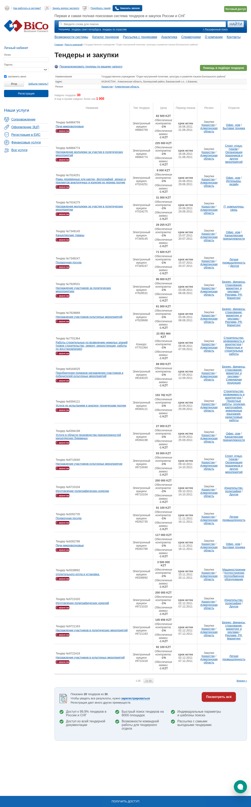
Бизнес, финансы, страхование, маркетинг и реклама (234, 286)
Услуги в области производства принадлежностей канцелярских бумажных (88, 436)
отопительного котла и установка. (78, 574)
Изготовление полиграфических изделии (82, 491)
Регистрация (26, 93)
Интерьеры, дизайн (234, 182)
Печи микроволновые (70, 126)
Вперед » (242, 680)
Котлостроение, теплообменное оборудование (234, 576)
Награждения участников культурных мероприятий (89, 316)
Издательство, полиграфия (233, 489)
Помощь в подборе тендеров (223, 68)
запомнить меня (15, 76)
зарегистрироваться (135, 698)
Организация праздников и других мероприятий (234, 157)
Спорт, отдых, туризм (234, 147)
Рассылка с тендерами (140, 37)
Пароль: (8, 64)
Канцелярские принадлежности (234, 237)
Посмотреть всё (219, 697)
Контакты (234, 37)
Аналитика (169, 37)
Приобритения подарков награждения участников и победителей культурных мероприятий (89, 374)
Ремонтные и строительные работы (234, 351)
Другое (234, 265)
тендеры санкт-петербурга (86, 29)
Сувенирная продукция (234, 381)
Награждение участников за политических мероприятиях (83, 289)
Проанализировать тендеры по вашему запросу (91, 66)
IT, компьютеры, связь (233, 208)
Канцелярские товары (70, 235)
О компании (214, 37)
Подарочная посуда (69, 262)
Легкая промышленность (233, 261)
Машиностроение (233, 569)
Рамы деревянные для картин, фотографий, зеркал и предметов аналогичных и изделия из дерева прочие (91, 181)
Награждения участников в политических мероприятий (92, 630)
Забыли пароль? (38, 83)
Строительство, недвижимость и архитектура (234, 341)
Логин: (7, 54)
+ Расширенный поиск (215, 29)
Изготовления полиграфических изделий (82, 603)
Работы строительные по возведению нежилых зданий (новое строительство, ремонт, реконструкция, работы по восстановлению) (92, 345)
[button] (240, 786)
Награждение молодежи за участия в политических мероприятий (89, 153)
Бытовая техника (234, 128)
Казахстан (107, 86)
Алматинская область (127, 86)
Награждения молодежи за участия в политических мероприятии (89, 208)
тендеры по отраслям (114, 29)
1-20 (138, 680)
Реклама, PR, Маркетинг (234, 296)
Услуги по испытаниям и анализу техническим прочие (91, 405)
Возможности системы (71, 37)
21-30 (148, 680)
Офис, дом (233, 125)
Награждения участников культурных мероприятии (89, 463)
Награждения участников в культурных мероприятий (90, 657)
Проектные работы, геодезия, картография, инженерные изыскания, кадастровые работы (234, 410)
